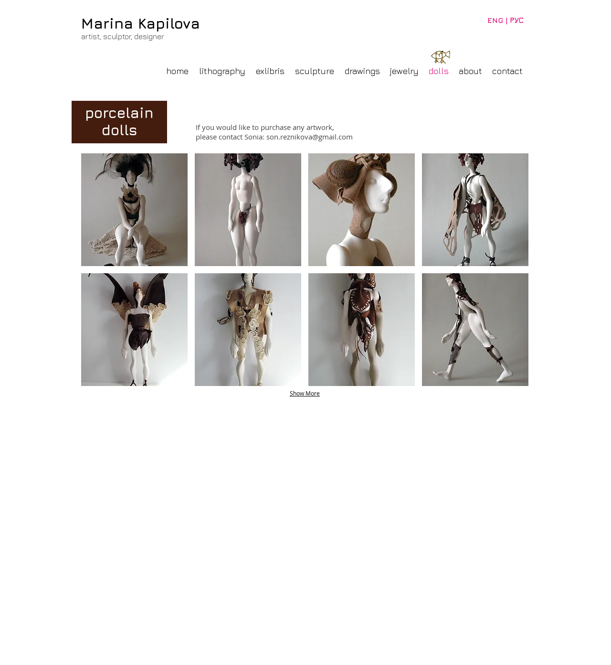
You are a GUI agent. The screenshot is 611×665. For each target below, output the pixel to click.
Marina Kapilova (140, 23)
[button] (134, 209)
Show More (305, 393)
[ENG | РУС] (505, 20)
